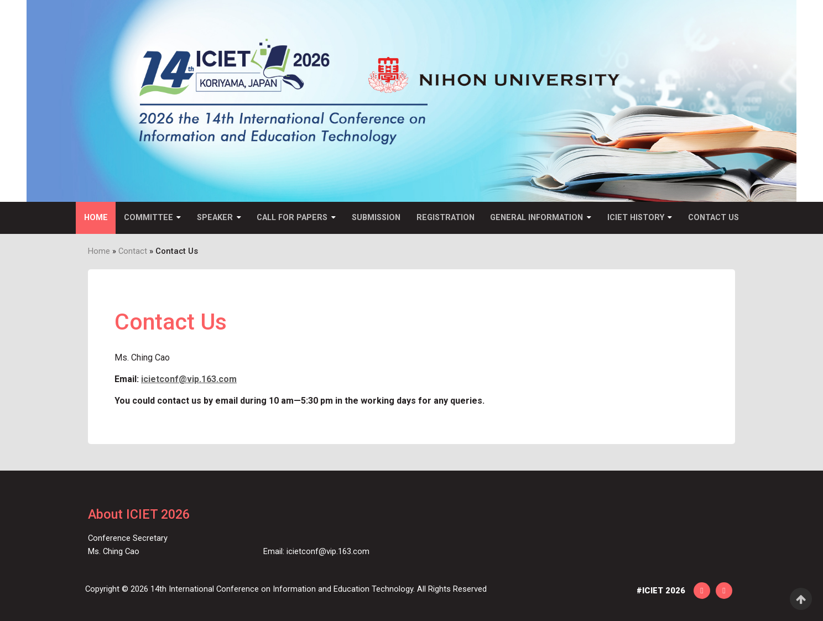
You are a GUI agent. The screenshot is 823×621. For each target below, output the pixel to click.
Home (96, 217)
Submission (376, 217)
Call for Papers (292, 217)
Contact (132, 251)
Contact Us (713, 217)
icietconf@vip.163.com (189, 379)
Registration (445, 217)
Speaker (215, 217)
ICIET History (635, 217)
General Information (536, 217)
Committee (148, 217)
